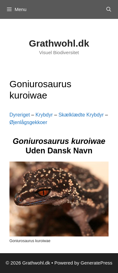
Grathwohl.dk (59, 43)
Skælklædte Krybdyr (81, 114)
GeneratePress (96, 262)
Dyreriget (19, 114)
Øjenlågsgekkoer (28, 122)
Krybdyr (44, 114)
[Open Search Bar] (108, 9)
